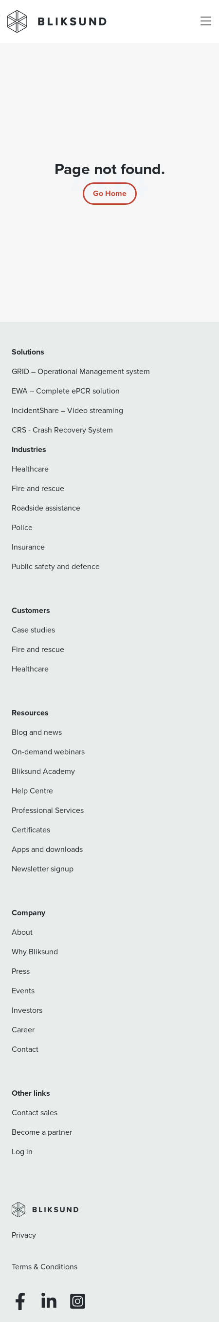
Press (21, 971)
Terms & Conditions (44, 1266)
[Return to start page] (110, 193)
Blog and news (37, 732)
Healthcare (30, 468)
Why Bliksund (35, 951)
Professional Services (48, 810)
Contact (25, 1049)
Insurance (28, 546)
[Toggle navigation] (206, 21)
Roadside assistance (46, 507)
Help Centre (32, 790)
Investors (27, 1010)
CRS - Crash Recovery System (62, 429)
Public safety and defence (56, 566)
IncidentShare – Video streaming (67, 410)
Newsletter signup (42, 868)
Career (23, 1029)
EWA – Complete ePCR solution (66, 390)
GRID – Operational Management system (81, 371)
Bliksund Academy (43, 771)
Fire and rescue (38, 488)
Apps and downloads (47, 849)
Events (23, 990)
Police (22, 527)
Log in (22, 1151)
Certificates (31, 829)
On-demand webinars (48, 751)
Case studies (33, 629)
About (22, 932)
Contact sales (34, 1112)
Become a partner (42, 1132)
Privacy (24, 1235)
